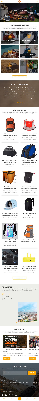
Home (2, 373)
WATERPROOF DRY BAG (29, 40)
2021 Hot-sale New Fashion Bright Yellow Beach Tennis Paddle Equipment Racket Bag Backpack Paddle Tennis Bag (29, 267)
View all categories (18, 76)
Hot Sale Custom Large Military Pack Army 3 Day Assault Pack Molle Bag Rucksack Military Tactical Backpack (10, 267)
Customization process (8, 299)
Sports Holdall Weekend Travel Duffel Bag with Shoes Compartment (10, 161)
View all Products (19, 278)
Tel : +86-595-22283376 (7, 382)
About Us (19, 102)
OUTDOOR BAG (29, 54)
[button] (18, 18)
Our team (5, 296)
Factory (11, 320)
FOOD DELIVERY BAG (29, 69)
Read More (6, 353)
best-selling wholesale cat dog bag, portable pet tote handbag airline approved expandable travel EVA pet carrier (10, 214)
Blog (14, 373)
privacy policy (4, 375)
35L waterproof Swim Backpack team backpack (10, 134)
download (15, 375)
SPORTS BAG (10, 40)
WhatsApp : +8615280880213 (9, 386)
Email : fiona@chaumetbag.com (9, 384)
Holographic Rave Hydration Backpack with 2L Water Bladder (10, 241)
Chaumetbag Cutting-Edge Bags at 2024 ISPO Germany (10, 345)
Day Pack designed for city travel (29, 214)
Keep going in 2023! (26, 345)
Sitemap (27, 373)
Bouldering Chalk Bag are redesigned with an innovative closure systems (29, 188)
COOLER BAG (10, 54)
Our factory (6, 294)
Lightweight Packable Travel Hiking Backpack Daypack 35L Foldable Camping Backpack (29, 241)
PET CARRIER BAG (10, 69)
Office (27, 320)
